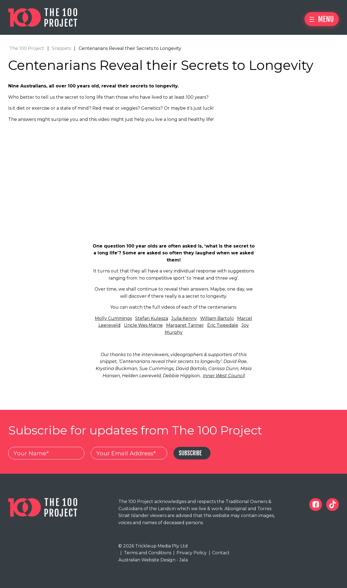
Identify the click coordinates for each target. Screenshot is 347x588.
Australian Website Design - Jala (153, 560)
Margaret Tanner (185, 325)
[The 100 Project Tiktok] (332, 504)
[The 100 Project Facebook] (315, 504)
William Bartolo (217, 318)
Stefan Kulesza (151, 318)
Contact (219, 553)
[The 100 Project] (42, 17)
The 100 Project (26, 48)
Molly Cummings (113, 318)
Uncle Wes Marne (143, 325)
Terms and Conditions (145, 553)
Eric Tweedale (222, 325)
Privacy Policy (190, 553)
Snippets (61, 48)
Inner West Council (224, 375)
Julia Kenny (184, 318)
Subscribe (191, 453)
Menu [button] (321, 19)
